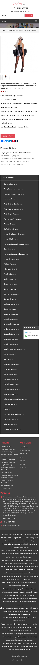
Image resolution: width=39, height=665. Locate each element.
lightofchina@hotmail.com (22, 11)
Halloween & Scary (11, 199)
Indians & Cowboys (11, 394)
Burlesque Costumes (11, 304)
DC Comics (8, 359)
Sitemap (22, 464)
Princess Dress (10, 224)
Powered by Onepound (19, 656)
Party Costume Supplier (13, 204)
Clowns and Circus (11, 339)
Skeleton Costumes (11, 419)
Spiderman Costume (7, 480)
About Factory (24, 447)
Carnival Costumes (6, 483)
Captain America (10, 309)
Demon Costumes (10, 369)
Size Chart (23, 467)
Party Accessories (10, 404)
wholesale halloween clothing (14, 234)
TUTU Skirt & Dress (12, 229)
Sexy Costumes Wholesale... (14, 414)
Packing (22, 460)
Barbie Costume (10, 279)
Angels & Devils (10, 274)
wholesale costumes (12, 30)
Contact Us (30, 332)
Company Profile (25, 450)
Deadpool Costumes (11, 364)
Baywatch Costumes (11, 294)
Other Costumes (24, 30)
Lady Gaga (33, 30)
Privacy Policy (29, 538)
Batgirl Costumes (10, 284)
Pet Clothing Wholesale (13, 219)
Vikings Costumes (10, 424)
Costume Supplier (10, 184)
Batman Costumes (11, 289)
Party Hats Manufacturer (13, 209)
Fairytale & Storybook (11, 384)
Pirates (7, 409)
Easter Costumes (10, 374)
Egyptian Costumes (11, 379)
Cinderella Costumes (11, 334)
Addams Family (10, 264)
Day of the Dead (10, 354)
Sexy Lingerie (9, 249)
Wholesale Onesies (6, 488)
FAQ (21, 457)
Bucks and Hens (10, 299)
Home (4, 30)
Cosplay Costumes (11, 344)
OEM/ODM (23, 454)
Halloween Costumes (12, 389)
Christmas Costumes (11, 329)
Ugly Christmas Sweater (12, 429)
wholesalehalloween (11, 239)
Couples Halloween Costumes (14, 349)
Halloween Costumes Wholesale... (16, 254)
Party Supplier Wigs (12, 214)
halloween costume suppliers (14, 194)
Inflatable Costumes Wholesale (15, 399)
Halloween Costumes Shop (25, 541)
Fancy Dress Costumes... (13, 189)
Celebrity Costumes (11, 319)
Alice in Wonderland (11, 269)
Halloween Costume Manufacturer (16, 244)
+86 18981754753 (33, 336)
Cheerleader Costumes (12, 324)
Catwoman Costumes (11, 314)
